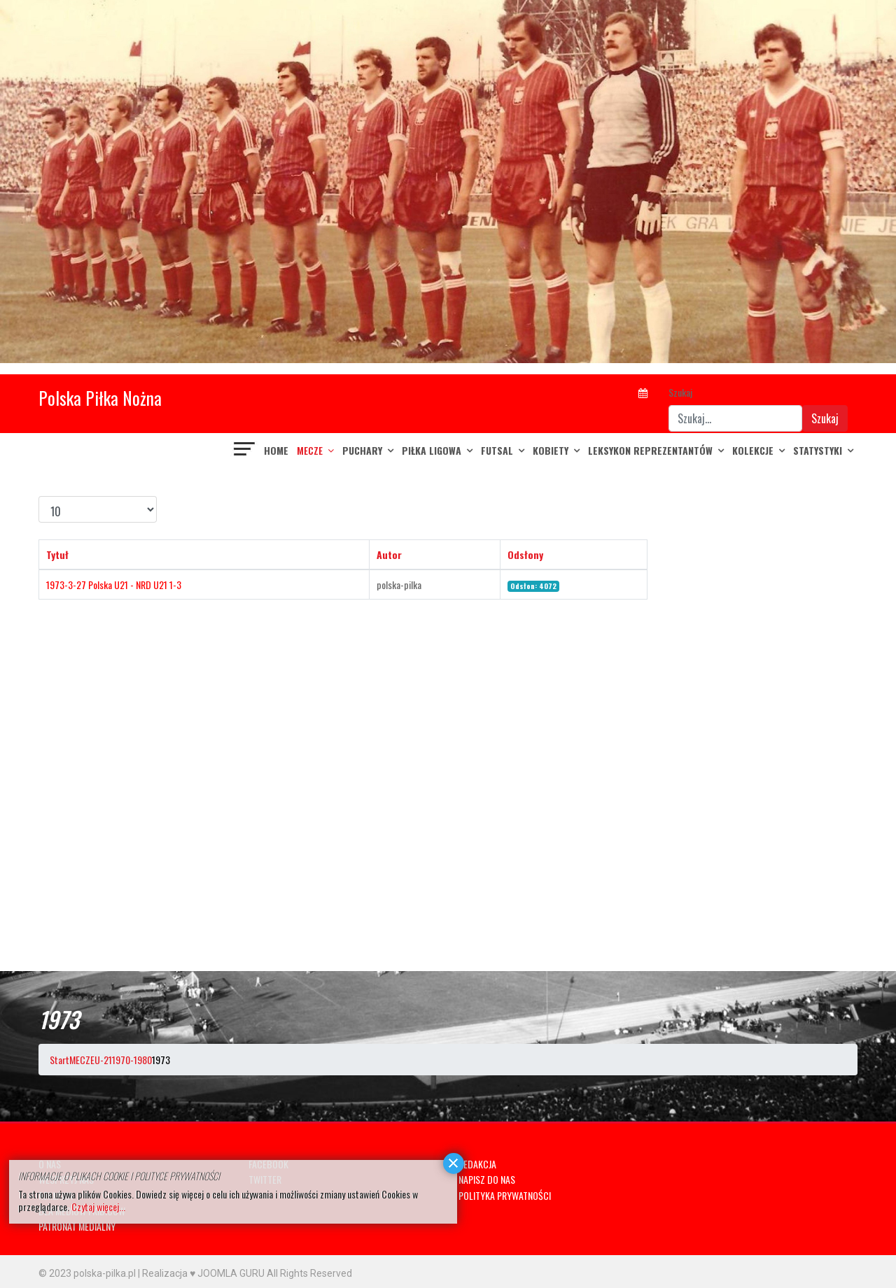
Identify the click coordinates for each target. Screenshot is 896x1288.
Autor (389, 554)
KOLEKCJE (753, 450)
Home (276, 450)
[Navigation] (245, 450)
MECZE (310, 450)
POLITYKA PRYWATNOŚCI (504, 1195)
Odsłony (525, 554)
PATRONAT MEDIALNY (76, 1226)
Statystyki (817, 450)
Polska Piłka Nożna (100, 398)
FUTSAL (497, 450)
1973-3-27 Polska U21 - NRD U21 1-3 (113, 584)
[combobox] (735, 418)
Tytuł (57, 554)
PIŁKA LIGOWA (431, 450)
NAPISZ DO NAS (486, 1179)
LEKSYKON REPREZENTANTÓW (650, 450)
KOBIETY (550, 450)
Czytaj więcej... (98, 1206)
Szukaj (680, 392)
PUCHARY (362, 450)
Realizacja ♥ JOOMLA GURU (203, 1273)
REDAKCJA (477, 1163)
